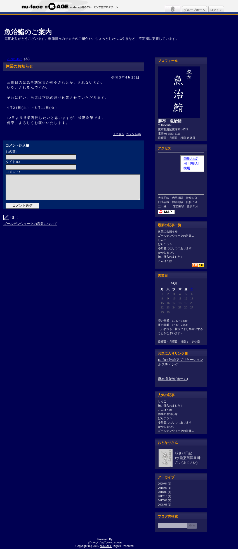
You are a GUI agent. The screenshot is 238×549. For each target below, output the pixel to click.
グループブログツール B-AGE (105, 542)
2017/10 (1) (164, 496)
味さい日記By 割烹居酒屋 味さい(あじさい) (188, 458)
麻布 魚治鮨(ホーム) (173, 379)
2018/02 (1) (164, 491)
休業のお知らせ (168, 231)
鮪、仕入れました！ (170, 256)
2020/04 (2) (164, 483)
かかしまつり (166, 252)
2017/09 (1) (164, 500)
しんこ (162, 239)
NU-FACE (106, 546)
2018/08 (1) (164, 487)
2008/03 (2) (164, 504)
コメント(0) (133, 134)
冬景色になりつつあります (175, 248)
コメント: (13, 172)
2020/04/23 (14, 59)
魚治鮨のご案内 (28, 32)
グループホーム (194, 9)
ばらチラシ (165, 244)
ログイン (216, 9)
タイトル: (13, 162)
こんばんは (165, 260)
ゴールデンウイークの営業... (176, 235)
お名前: (11, 152)
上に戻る (118, 134)
